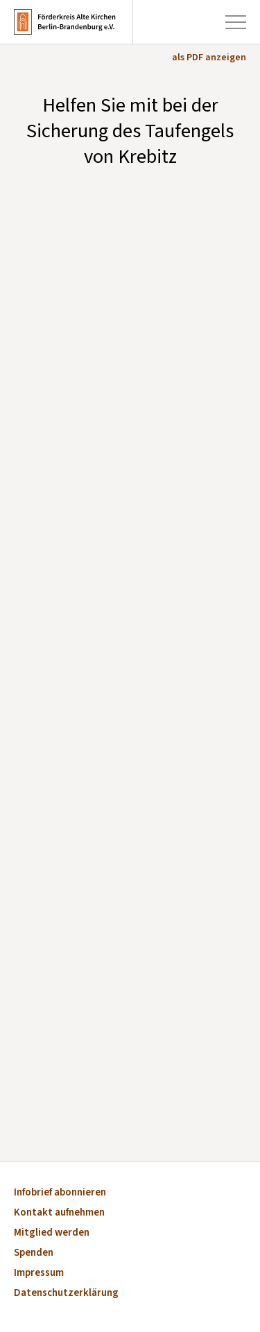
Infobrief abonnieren (60, 1193)
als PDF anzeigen (209, 57)
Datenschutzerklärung (66, 1293)
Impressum (39, 1273)
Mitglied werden (51, 1233)
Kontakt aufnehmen (59, 1213)
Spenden (33, 1253)
